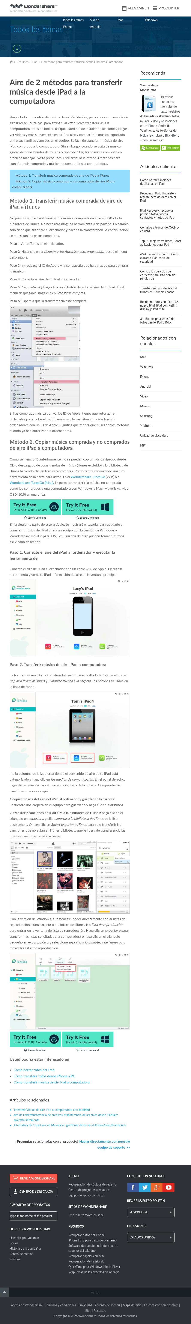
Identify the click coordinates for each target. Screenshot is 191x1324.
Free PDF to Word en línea (86, 1215)
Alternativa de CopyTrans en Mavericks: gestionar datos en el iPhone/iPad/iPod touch (70, 1125)
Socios (14, 1243)
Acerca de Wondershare (27, 1305)
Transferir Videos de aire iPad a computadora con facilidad (52, 1110)
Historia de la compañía (25, 1248)
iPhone (67, 27)
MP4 (143, 445)
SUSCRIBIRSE (138, 1212)
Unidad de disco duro (154, 435)
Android (95, 27)
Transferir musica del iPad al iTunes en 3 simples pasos (158, 290)
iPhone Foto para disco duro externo (92, 1240)
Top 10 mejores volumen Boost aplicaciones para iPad (160, 242)
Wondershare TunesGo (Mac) (31, 482)
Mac (120, 20)
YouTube (145, 425)
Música (145, 406)
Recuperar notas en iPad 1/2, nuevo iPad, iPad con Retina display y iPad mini (159, 305)
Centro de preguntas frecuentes (89, 1190)
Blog (88, 1310)
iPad (35, 62)
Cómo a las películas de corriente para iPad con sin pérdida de (157, 274)
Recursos (23, 62)
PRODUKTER (169, 8)
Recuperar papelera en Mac (86, 1256)
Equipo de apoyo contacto (85, 1195)
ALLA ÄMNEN (138, 8)
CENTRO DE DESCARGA (36, 1191)
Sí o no (94, 20)
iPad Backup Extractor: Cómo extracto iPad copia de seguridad (159, 257)
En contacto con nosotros (161, 1305)
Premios (15, 1259)
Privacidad (85, 1305)
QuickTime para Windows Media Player (94, 1266)
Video (144, 396)
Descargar (150, 148)
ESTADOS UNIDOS (142, 1237)
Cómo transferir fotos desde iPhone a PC (44, 1076)
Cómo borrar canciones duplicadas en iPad (155, 181)
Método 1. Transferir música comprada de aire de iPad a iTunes (62, 175)
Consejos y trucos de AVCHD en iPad (159, 229)
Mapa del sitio (132, 1305)
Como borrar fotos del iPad (34, 1070)
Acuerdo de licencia (107, 1305)
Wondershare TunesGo (88, 477)
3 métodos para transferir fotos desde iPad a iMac (157, 320)
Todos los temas (73, 20)
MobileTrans (148, 90)
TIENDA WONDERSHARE (37, 1178)
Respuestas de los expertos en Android (93, 1272)
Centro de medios (21, 1254)
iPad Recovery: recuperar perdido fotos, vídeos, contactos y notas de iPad (157, 214)
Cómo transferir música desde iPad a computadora (52, 1082)
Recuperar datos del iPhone (86, 1235)
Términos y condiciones (60, 1305)
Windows (151, 20)
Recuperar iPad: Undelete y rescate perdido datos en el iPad (158, 196)
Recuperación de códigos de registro (92, 1184)
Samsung (146, 416)
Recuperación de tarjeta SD (86, 1261)
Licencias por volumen (24, 1238)
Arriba (95, 1292)
